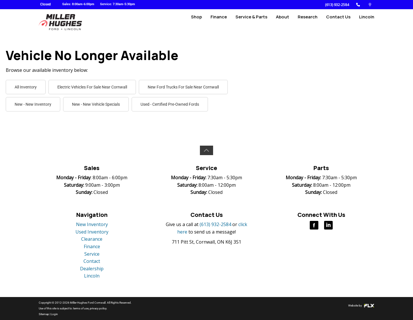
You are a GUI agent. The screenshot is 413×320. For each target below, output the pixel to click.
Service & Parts (251, 22)
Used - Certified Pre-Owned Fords (170, 104)
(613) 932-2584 (337, 4)
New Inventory (92, 224)
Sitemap (44, 314)
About (282, 22)
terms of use (81, 308)
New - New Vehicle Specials (96, 104)
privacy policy (98, 308)
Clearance (91, 239)
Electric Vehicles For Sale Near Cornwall (92, 87)
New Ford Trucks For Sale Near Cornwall (183, 87)
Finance (219, 22)
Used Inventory (91, 232)
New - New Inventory (33, 104)
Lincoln (366, 22)
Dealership (92, 268)
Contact (91, 261)
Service (92, 254)
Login (54, 314)
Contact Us (338, 22)
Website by (361, 305)
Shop (196, 22)
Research (307, 22)
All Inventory (26, 87)
